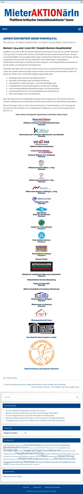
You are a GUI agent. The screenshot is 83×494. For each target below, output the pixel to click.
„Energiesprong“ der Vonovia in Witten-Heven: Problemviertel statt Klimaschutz (35, 421)
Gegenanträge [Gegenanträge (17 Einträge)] (33, 450)
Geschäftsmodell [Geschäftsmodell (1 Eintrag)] (66, 451)
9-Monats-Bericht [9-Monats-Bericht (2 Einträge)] (9, 445)
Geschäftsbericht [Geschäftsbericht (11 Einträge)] (51, 450)
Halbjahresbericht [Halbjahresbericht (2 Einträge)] (9, 454)
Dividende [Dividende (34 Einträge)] (10, 450)
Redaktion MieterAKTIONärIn (28, 42)
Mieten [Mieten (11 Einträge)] (44, 456)
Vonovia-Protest (11, 378)
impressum (37, 487)
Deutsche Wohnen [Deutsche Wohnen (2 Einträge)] (44, 448)
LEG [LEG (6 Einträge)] (38, 456)
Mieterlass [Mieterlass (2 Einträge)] (6, 459)
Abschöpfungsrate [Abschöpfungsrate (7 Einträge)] (32, 445)
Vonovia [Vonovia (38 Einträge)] (29, 462)
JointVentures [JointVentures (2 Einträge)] (7, 456)
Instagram (41, 229)
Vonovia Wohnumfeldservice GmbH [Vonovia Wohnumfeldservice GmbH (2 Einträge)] (21, 464)
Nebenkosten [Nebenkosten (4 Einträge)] (43, 459)
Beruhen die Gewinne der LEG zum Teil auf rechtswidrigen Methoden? (32, 413)
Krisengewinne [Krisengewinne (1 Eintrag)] (31, 456)
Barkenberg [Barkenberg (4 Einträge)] (65, 445)
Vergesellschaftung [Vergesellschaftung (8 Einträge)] (13, 462)
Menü (2, 2)
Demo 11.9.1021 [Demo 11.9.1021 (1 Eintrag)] (33, 447)
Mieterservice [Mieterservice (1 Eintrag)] (14, 459)
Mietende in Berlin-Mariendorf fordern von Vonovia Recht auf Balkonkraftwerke (35, 418)
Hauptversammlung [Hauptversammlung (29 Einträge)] (29, 453)
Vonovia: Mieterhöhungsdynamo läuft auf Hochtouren (26, 411)
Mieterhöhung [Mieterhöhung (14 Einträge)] (66, 456)
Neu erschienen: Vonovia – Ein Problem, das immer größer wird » (55, 387)
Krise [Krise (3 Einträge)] (25, 456)
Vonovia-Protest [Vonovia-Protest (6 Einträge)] (42, 462)
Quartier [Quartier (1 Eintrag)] (51, 459)
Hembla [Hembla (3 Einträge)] (63, 454)
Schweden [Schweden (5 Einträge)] (71, 459)
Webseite (41, 125)
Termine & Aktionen (55, 42)
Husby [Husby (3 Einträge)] (68, 454)
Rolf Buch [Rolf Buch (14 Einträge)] (59, 458)
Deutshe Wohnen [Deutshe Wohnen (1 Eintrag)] (55, 447)
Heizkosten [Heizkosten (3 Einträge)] (55, 454)
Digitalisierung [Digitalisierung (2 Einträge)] (65, 448)
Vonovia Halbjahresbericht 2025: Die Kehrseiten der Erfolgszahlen (30, 416)
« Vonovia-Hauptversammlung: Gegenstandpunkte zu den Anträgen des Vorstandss (34, 385)
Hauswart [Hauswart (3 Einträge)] (47, 454)
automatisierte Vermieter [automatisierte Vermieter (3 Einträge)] (51, 445)
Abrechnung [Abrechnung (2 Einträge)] (19, 445)
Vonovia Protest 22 (69, 42)
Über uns (26, 487)
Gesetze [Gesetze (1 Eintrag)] (73, 451)
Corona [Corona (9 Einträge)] (24, 447)
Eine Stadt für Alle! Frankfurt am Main (41, 337)
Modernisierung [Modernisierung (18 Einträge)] (28, 458)
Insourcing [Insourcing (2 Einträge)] (75, 454)
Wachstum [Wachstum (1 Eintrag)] (37, 464)
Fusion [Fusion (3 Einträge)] (20, 451)
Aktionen (45, 42)
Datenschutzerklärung (52, 487)
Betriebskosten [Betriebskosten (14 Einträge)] (12, 447)
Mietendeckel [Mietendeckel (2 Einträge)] (52, 456)
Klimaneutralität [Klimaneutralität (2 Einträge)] (18, 456)
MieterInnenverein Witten (12, 476)
